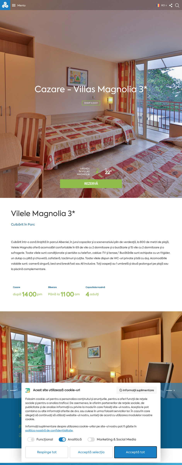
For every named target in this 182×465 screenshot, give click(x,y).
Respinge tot (47, 452)
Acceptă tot (135, 452)
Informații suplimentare (136, 390)
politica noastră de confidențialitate (49, 430)
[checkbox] (39, 439)
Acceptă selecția (91, 452)
